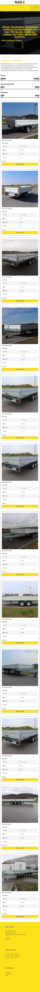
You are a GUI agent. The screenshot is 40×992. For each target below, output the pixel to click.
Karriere (8, 939)
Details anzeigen (20, 164)
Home (2, 56)
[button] (2, 8)
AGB (7, 975)
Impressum (8, 972)
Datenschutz (9, 973)
